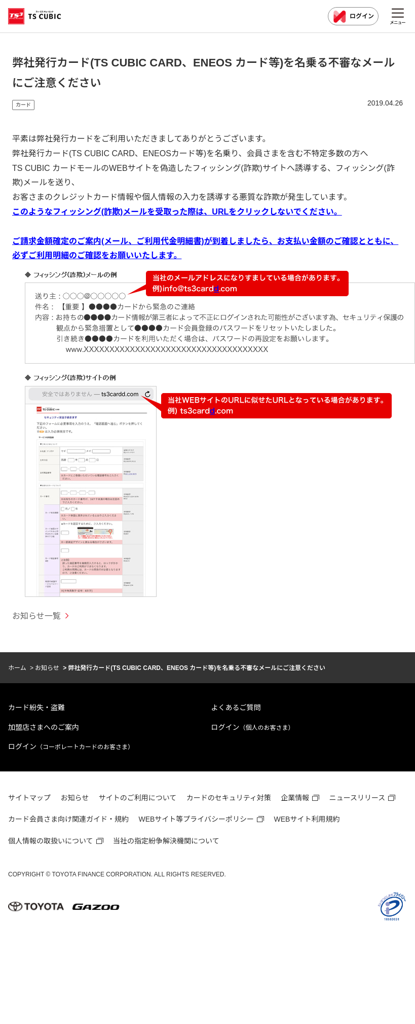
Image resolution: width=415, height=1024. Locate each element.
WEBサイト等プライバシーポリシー (196, 819)
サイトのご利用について (138, 798)
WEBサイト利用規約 (307, 819)
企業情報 (295, 798)
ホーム (17, 668)
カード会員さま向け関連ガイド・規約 (68, 819)
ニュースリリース (357, 798)
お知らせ (47, 668)
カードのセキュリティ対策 (228, 798)
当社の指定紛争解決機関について (166, 841)
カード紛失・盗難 (36, 707)
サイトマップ (29, 798)
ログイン (353, 17)
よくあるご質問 (236, 707)
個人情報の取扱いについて (50, 841)
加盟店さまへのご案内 (43, 727)
